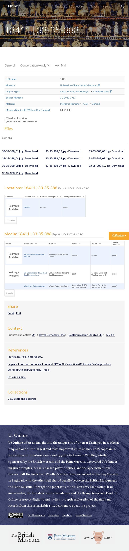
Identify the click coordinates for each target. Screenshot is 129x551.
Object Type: (13, 91)
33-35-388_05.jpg (55, 158)
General (9, 65)
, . (25, 356)
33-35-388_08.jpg (12, 165)
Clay (85, 103)
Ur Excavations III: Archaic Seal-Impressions (35, 274)
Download (31, 151)
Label (74, 243)
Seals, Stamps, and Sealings (74, 91)
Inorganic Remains (69, 103)
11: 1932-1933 (68, 97)
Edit (18, 312)
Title (51, 243)
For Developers (36, 515)
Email (11, 312)
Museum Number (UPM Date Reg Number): (28, 109)
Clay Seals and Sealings (22, 398)
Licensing (53, 515)
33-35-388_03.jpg (99, 151)
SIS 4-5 (27, 207)
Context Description (49, 197)
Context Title (29, 197)
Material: (10, 103)
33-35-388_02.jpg (55, 151)
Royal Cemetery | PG (52, 334)
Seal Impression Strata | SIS (85, 334)
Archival (60, 65)
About (93, 6)
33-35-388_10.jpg (99, 165)
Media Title (29, 243)
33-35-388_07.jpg (99, 158)
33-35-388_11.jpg (12, 172)
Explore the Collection (69, 6)
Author (95, 243)
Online (11, 6)
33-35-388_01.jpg (12, 151)
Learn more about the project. (76, 506)
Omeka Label (115, 244)
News (106, 6)
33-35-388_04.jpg (12, 158)
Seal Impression (100, 91)
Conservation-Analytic (35, 65)
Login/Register (84, 515)
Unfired (96, 103)
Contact (67, 515)
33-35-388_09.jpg (55, 165)
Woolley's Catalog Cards (34, 286)
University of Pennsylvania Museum (78, 85)
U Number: (11, 79)
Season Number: (14, 97)
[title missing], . (17, 376)
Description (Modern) (72, 197)
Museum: (11, 85)
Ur (33, 334)
